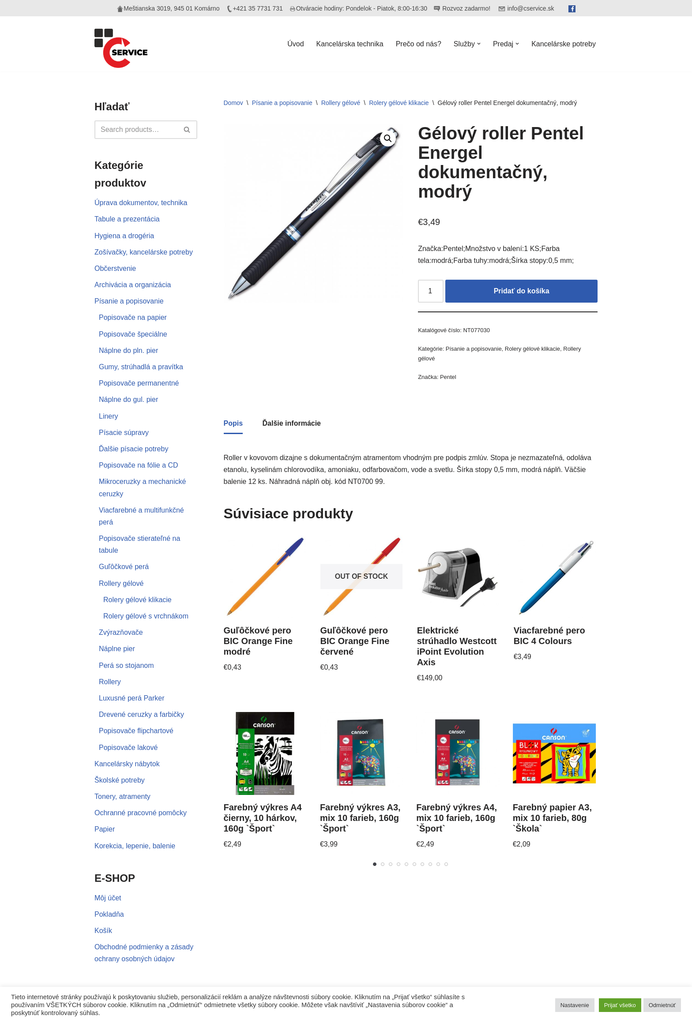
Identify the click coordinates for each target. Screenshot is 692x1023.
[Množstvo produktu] (431, 291)
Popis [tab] (233, 423)
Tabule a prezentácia (127, 219)
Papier (104, 829)
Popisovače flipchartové (136, 730)
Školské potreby (119, 780)
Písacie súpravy (124, 432)
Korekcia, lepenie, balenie (134, 846)
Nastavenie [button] (574, 1005)
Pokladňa (109, 914)
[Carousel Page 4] (398, 864)
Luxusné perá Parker (132, 698)
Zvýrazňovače (121, 632)
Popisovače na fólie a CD (138, 465)
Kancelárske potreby (563, 44)
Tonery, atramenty (122, 796)
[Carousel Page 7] (422, 864)
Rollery (110, 682)
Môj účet (107, 898)
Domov (233, 102)
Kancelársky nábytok (127, 764)
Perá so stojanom (126, 665)
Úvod (295, 44)
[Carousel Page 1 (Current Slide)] (374, 864)
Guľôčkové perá (124, 566)
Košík (103, 930)
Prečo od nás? (418, 44)
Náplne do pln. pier (128, 350)
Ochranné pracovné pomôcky (140, 813)
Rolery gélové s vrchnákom (145, 616)
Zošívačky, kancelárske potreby (143, 252)
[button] (479, 43)
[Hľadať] (135, 129)
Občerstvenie (115, 268)
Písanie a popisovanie (129, 301)
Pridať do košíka (521, 291)
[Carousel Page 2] (382, 864)
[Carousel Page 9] (438, 864)
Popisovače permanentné (139, 383)
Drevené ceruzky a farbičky (141, 714)
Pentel (448, 377)
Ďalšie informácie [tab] (292, 423)
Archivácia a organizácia (132, 285)
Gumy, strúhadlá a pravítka (141, 367)
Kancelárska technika (350, 44)
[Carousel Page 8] (430, 864)
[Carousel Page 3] (390, 864)
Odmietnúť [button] (662, 1005)
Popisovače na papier (133, 317)
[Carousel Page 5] (406, 864)
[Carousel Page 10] (446, 864)
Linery (108, 416)
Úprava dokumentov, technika (140, 202)
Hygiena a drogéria (124, 236)
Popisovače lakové (128, 747)
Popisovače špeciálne (133, 334)
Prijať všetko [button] (620, 1005)
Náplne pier (117, 648)
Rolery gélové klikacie (137, 599)
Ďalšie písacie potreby (133, 449)
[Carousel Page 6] (414, 864)
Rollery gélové (121, 583)
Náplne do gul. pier (128, 399)
